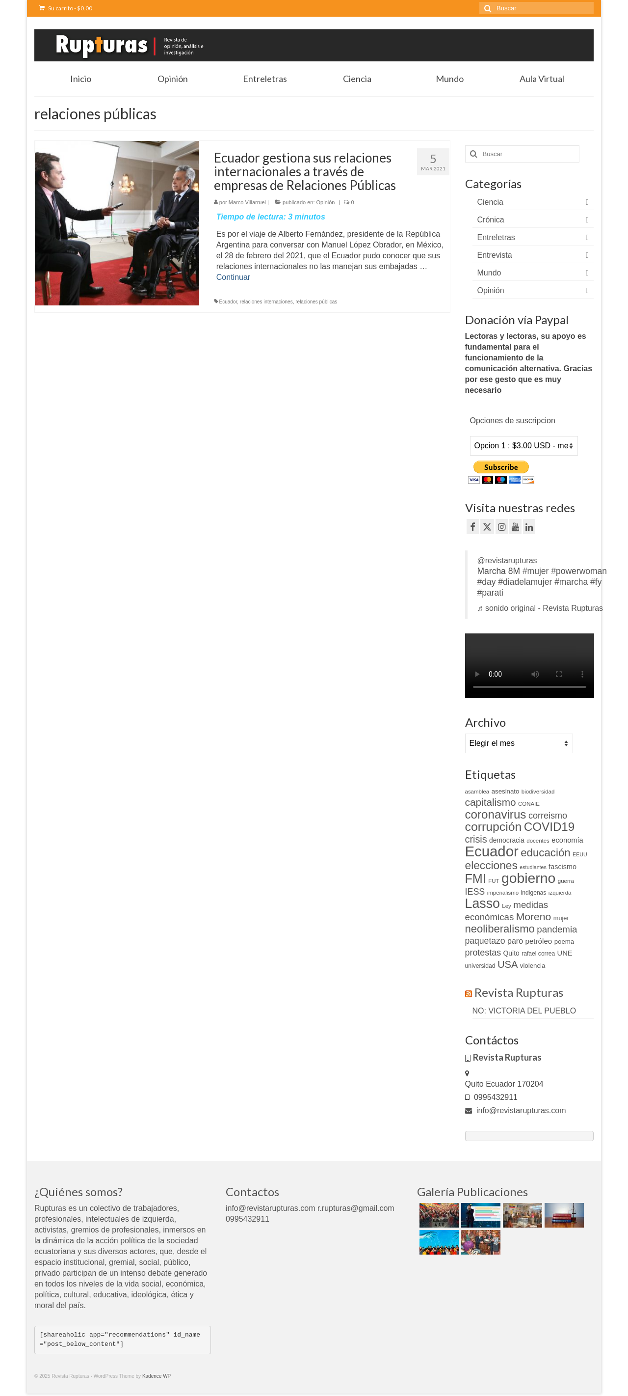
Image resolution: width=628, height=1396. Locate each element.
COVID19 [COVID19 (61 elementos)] (549, 826)
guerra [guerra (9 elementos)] (566, 881)
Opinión (325, 202)
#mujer (536, 571)
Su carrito (65, 8)
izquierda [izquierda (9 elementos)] (560, 893)
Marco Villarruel (247, 202)
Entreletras (496, 237)
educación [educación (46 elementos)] (545, 853)
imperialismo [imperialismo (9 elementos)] (503, 893)
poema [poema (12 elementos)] (564, 941)
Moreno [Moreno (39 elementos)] (533, 916)
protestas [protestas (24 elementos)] (483, 953)
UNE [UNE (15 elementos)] (565, 953)
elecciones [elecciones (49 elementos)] (491, 865)
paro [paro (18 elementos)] (515, 941)
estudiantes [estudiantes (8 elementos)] (533, 867)
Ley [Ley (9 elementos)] (506, 906)
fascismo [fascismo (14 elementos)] (562, 867)
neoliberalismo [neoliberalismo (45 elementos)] (500, 929)
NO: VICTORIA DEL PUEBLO (524, 1011)
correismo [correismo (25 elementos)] (547, 816)
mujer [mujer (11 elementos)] (561, 918)
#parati (490, 593)
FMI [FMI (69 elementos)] (475, 878)
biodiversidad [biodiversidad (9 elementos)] (538, 791)
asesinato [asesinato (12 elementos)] (506, 791)
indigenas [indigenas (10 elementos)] (534, 892)
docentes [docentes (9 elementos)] (538, 841)
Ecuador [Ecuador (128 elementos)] (492, 851)
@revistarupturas (507, 560)
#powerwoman (579, 571)
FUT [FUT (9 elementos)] (493, 881)
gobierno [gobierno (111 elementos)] (528, 878)
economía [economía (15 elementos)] (567, 840)
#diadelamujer (525, 582)
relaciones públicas (316, 301)
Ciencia (490, 202)
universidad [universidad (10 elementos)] (480, 965)
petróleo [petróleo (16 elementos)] (538, 941)
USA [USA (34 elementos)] (507, 964)
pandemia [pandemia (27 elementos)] (557, 929)
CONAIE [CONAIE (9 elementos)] (529, 804)
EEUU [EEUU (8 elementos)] (580, 854)
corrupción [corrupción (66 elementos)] (493, 826)
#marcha (571, 582)
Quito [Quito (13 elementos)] (511, 953)
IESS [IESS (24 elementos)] (475, 892)
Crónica (490, 220)
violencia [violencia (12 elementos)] (533, 965)
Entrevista (494, 255)
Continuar (233, 277)
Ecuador (228, 301)
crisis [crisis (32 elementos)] (476, 839)
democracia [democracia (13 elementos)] (506, 840)
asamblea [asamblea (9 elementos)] (477, 791)
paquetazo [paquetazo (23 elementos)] (485, 941)
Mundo (489, 273)
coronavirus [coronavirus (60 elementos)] (495, 814)
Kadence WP (156, 1376)
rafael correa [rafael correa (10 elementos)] (538, 953)
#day (486, 582)
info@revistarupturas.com (515, 1110)
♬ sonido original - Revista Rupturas (540, 608)
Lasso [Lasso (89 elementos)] (482, 903)
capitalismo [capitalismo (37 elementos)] (490, 802)
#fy (596, 582)
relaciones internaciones (266, 301)
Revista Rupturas (518, 992)
